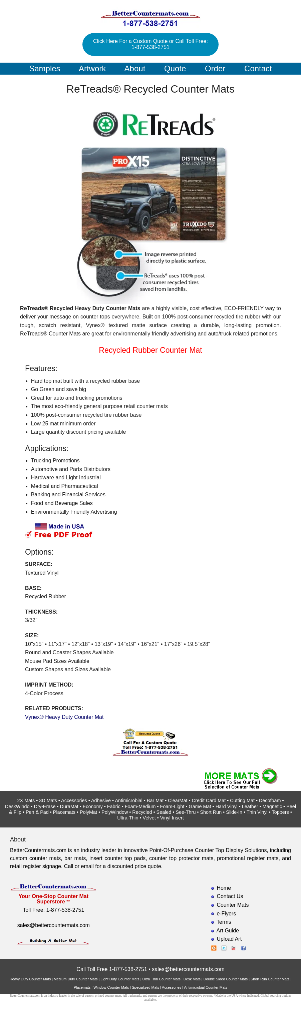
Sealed (164, 812)
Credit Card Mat (209, 800)
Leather (250, 806)
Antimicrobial (128, 800)
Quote (175, 68)
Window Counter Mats (111, 987)
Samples (44, 68)
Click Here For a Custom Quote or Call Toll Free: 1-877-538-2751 (150, 44)
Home (224, 888)
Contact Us (230, 896)
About (134, 68)
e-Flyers (226, 913)
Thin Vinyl (257, 812)
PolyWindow (114, 812)
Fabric (113, 806)
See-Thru (186, 812)
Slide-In (234, 812)
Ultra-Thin (127, 817)
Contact (258, 68)
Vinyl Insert (172, 817)
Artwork (92, 68)
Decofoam (270, 800)
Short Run (211, 812)
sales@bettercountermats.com (53, 925)
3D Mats (48, 800)
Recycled (142, 812)
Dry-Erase (45, 806)
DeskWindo (17, 806)
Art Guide (228, 930)
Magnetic (272, 806)
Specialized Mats (145, 987)
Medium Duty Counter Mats (75, 979)
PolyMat (88, 812)
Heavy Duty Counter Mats (30, 979)
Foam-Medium (140, 806)
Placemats (64, 812)
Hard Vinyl (227, 806)
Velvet (149, 817)
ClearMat (177, 800)
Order (215, 68)
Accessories (74, 800)
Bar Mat (155, 800)
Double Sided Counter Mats (226, 979)
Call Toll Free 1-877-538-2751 (111, 969)
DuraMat (69, 806)
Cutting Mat (242, 800)
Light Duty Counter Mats (119, 979)
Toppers (280, 812)
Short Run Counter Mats (270, 979)
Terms (224, 922)
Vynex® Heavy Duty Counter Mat (64, 717)
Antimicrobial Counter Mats (205, 987)
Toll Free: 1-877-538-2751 (53, 910)
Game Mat (200, 806)
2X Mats (26, 800)
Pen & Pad (37, 812)
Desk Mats (192, 979)
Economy (93, 806)
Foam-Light (172, 806)
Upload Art (229, 939)
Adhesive (101, 800)
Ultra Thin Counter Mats (161, 979)
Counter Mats (233, 905)
